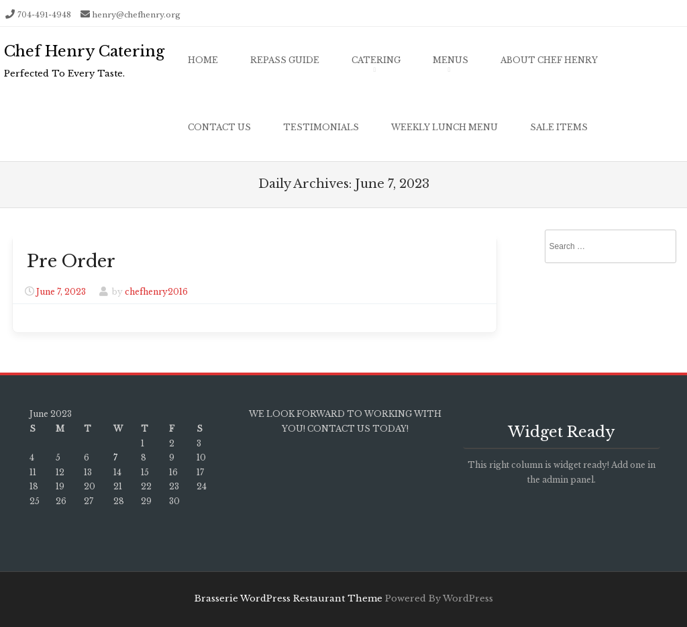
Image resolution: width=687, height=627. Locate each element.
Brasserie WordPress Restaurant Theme (288, 598)
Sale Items (559, 127)
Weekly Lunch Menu (444, 127)
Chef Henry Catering (84, 51)
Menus (450, 60)
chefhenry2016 (156, 292)
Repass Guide (284, 60)
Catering (376, 60)
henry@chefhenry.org (136, 14)
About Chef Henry (549, 60)
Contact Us (219, 127)
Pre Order (71, 261)
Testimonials (321, 127)
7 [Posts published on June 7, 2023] (115, 457)
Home (203, 60)
